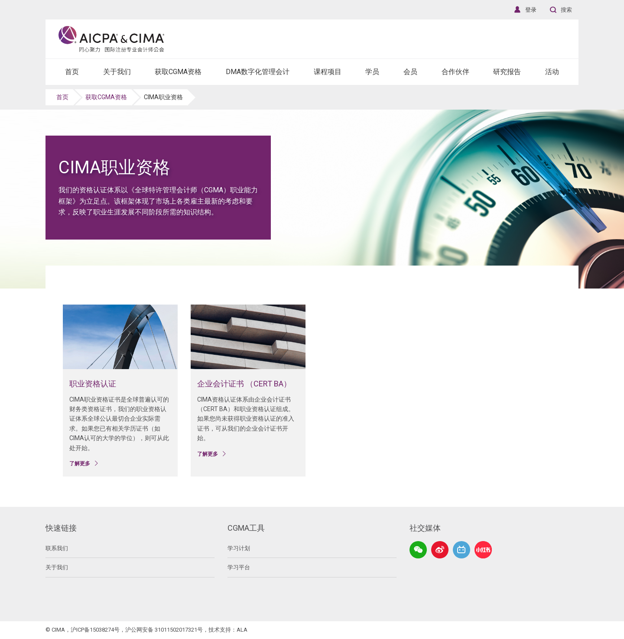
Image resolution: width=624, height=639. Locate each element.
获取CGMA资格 (106, 97)
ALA (242, 629)
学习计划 (239, 548)
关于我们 (57, 567)
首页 (62, 97)
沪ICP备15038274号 (95, 629)
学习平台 (239, 567)
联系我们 (57, 548)
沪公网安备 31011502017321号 (164, 629)
